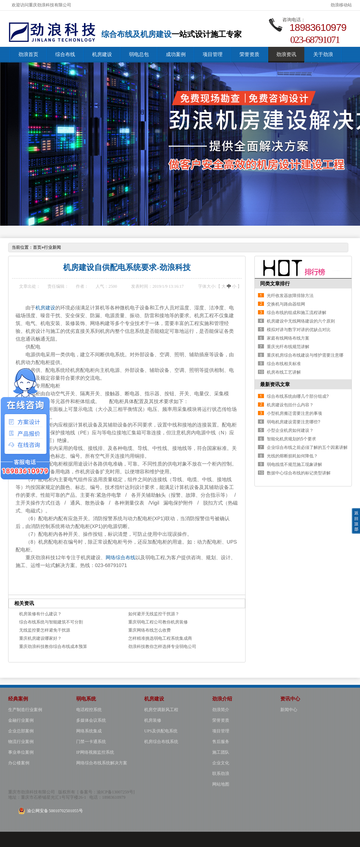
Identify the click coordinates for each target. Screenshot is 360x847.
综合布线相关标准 (284, 363)
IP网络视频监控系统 (95, 752)
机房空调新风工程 (161, 709)
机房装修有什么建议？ (40, 613)
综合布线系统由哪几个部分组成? (298, 396)
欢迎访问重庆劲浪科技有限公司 (41, 4)
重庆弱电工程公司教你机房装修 (158, 622)
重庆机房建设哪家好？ (40, 638)
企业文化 (220, 762)
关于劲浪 (323, 54)
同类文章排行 (275, 283)
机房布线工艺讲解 (284, 372)
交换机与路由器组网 (286, 304)
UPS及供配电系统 (161, 730)
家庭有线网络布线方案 (288, 338)
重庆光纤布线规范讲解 (288, 346)
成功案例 (176, 54)
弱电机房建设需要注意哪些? (293, 421)
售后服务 (220, 741)
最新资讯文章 (275, 384)
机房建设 (102, 54)
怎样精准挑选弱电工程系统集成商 (160, 638)
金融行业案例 (21, 720)
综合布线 (65, 54)
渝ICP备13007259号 (115, 792)
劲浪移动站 (341, 4)
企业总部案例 (21, 730)
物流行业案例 (21, 741)
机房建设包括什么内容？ (290, 404)
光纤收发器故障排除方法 (290, 295)
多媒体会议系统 (91, 720)
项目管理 (213, 54)
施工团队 (220, 752)
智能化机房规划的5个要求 (291, 438)
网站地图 (220, 784)
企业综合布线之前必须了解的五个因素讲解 (307, 447)
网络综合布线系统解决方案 (101, 762)
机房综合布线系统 (161, 741)
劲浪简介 (220, 709)
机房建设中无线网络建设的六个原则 (301, 321)
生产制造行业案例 (25, 709)
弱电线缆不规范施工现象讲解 (294, 464)
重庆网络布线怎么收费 (149, 630)
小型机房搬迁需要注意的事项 (294, 413)
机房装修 (152, 720)
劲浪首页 (28, 54)
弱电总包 (139, 54)
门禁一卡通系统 (91, 741)
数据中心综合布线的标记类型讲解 (299, 473)
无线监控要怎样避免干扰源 (44, 630)
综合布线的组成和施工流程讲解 (296, 312)
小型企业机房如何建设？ (290, 430)
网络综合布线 (120, 557)
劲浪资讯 (286, 54)
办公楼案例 (18, 762)
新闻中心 (288, 709)
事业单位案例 (21, 752)
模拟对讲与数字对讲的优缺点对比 (299, 329)
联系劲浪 (220, 773)
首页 (37, 247)
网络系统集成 (89, 730)
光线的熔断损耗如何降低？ (292, 455)
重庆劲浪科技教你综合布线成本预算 (53, 646)
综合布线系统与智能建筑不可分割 (51, 622)
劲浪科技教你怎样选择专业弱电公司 (162, 646)
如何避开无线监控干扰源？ (153, 613)
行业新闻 (52, 247)
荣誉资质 (249, 54)
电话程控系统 (89, 709)
